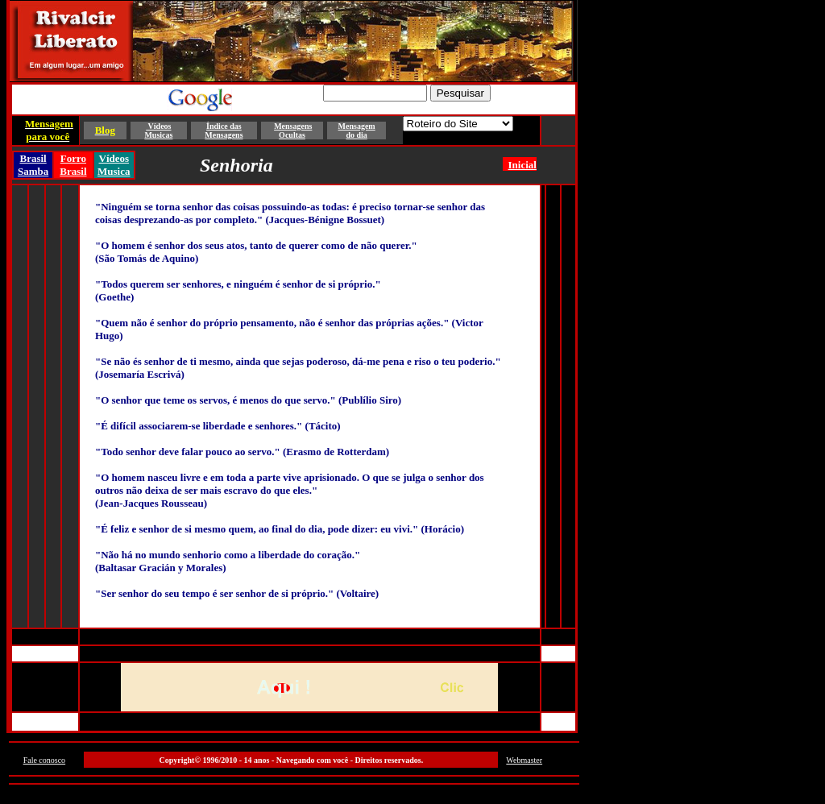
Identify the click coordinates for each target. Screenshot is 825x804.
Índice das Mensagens (224, 130)
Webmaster (524, 760)
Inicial (522, 165)
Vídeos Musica (113, 164)
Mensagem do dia (356, 130)
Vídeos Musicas (158, 130)
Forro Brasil (73, 164)
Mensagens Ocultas (293, 130)
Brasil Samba (33, 164)
